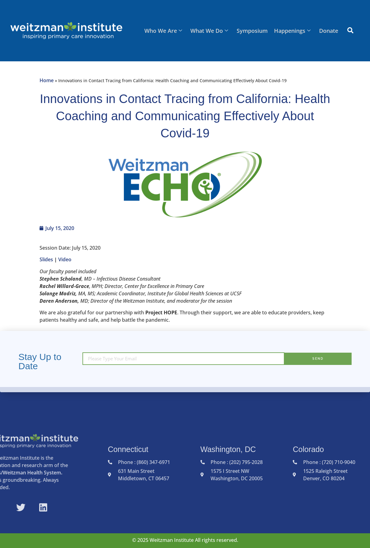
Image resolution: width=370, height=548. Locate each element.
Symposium (253, 30)
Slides (46, 259)
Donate (328, 30)
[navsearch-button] (350, 31)
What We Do (211, 30)
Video (65, 259)
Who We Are (165, 30)
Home (47, 80)
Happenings (293, 30)
